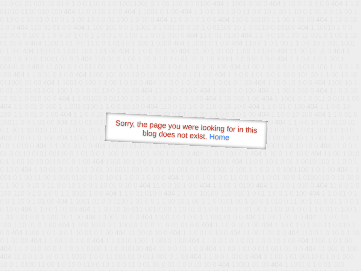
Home (219, 137)
